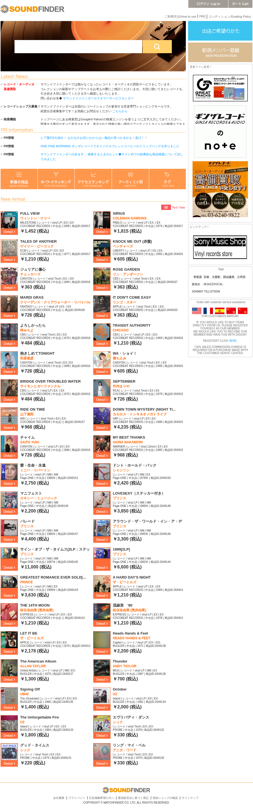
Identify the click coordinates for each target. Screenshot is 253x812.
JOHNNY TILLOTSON (206, 291)
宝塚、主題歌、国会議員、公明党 (224, 277)
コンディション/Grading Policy (230, 16)
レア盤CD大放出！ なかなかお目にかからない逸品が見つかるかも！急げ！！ (94, 137)
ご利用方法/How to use (180, 16)
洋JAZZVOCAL (213, 284)
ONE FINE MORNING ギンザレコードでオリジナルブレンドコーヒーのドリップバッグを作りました (110, 146)
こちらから (120, 111)
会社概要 (58, 797)
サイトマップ (190, 797)
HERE (233, 340)
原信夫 (196, 284)
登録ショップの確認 (165, 797)
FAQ (202, 16)
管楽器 (197, 277)
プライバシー (76, 797)
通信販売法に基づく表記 (133, 797)
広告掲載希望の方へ (101, 797)
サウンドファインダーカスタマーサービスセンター (98, 98)
